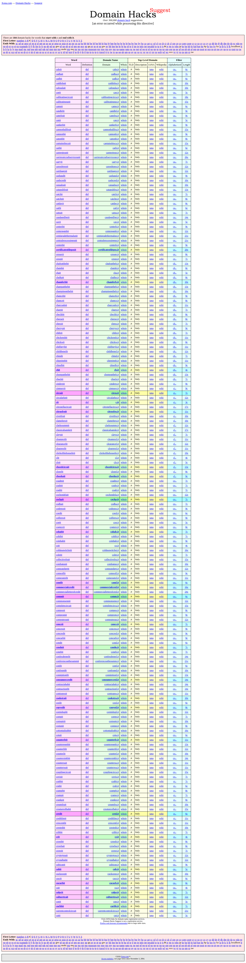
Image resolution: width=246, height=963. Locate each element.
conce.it (115, 624)
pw (218, 49)
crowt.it (115, 850)
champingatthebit (64, 291)
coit (58, 545)
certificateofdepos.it (108, 249)
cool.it (116, 702)
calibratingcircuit (64, 97)
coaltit (59, 490)
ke (183, 46)
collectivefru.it (111, 559)
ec (234, 43)
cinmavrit (60, 388)
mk (43, 49)
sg (22, 52)
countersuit (61, 763)
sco (12, 52)
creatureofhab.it (111, 809)
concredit (60, 633)
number (20, 40)
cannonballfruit (63, 129)
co (180, 43)
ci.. (174, 383)
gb (48, 46)
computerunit (62, 619)
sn (40, 52)
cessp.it (115, 259)
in (138, 46)
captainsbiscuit (63, 143)
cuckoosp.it (113, 873)
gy (107, 46)
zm (186, 52)
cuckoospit (61, 873)
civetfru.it (114, 416)
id (128, 46)
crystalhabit (61, 860)
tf (73, 52)
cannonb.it (114, 134)
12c (186, 152)
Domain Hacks (23, 3)
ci (165, 43)
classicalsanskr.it (110, 430)
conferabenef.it (111, 656)
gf (61, 46)
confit (59, 665)
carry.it (115, 161)
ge (54, 46)
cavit (58, 222)
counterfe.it (113, 739)
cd (154, 43)
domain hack (123, 20)
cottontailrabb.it (111, 730)
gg (63, 46)
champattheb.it (111, 286)
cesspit (59, 259)
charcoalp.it (113, 305)
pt (215, 49)
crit (58, 836)
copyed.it (114, 707)
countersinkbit (63, 758)
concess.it (114, 628)
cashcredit (61, 180)
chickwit (60, 342)
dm (224, 43)
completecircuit (63, 605)
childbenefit (62, 351)
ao (47, 43)
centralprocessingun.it (108, 240)
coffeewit (60, 517)
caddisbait (61, 83)
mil (40, 49)
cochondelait (62, 494)
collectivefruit (63, 559)
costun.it (115, 726)
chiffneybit (61, 346)
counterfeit (61, 739)
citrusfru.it (113, 411)
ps (212, 49)
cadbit (59, 78)
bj (109, 43)
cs (195, 43)
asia (64, 43)
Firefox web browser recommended (113, 923)
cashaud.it (114, 175)
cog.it (116, 522)
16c (186, 291)
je (167, 46)
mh (36, 49)
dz (231, 43)
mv (98, 49)
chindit (59, 356)
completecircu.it (111, 605)
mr (75, 49)
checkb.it (114, 314)
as (60, 43)
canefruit (60, 115)
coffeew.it (114, 517)
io (156, 46)
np (155, 49)
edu (237, 43)
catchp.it (115, 198)
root (233, 49)
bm (111, 43)
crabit (59, 786)
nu (160, 49)
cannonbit (61, 134)
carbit (59, 148)
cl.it (117, 457)
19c (186, 453)
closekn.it (114, 476)
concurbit (60, 638)
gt (97, 46)
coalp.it (115, 485)
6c (186, 69)
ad (19, 43)
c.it (117, 402)
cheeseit (60, 319)
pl (192, 49)
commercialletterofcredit (68, 591)
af (30, 43)
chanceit (60, 300)
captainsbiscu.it (111, 143)
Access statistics (107, 959)
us (129, 52)
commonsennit (63, 601)
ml (47, 49)
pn (198, 49)
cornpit (59, 716)
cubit (58, 869)
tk (83, 52)
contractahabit (63, 684)
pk (189, 49)
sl (34, 52)
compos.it (114, 610)
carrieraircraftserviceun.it (106, 157)
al (38, 43)
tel (67, 52)
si (27, 52)
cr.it (117, 836)
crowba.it (114, 846)
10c (186, 83)
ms (79, 49)
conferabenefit (63, 656)
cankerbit (60, 124)
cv (201, 43)
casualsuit (61, 185)
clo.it (116, 462)
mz (114, 49)
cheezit (59, 323)
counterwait (61, 767)
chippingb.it (113, 360)
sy (56, 52)
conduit (60, 647)
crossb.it (115, 841)
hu (125, 46)
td (64, 52)
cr (193, 43)
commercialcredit (65, 587)
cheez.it (115, 323)
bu (129, 43)
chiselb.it (114, 365)
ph (185, 49)
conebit (59, 652)
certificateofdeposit (66, 249)
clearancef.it (113, 443)
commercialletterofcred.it (106, 591)
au (70, 43)
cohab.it (115, 531)
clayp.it (115, 434)
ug (119, 52)
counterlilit (61, 749)
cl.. (174, 420)
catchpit (60, 198)
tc (61, 52)
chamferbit (61, 282)
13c (186, 189)
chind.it (115, 356)
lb (223, 46)
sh (24, 52)
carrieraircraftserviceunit (68, 157)
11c (186, 305)
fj (31, 46)
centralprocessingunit (66, 240)
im (135, 46)
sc (9, 52)
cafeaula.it (114, 87)
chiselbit (60, 365)
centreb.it (114, 245)
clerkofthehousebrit (65, 453)
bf (94, 43)
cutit (58, 915)
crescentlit (61, 823)
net (137, 49)
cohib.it (115, 536)
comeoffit (61, 573)
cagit (58, 92)
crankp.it (114, 799)
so (43, 52)
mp (68, 49)
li (227, 46)
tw (111, 52)
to (93, 52)
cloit (58, 462)
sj (29, 52)
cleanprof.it (113, 439)
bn (115, 43)
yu (180, 52)
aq (50, 43)
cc (151, 43)
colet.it (115, 554)
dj (219, 43)
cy (207, 43)
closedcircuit (62, 467)
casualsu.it (114, 185)
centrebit (60, 245)
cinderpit (60, 383)
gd (51, 46)
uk (122, 52)
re (227, 49)
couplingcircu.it (111, 772)
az (79, 43)
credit (59, 813)
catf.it (116, 208)
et (15, 46)
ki (192, 46)
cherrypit (60, 328)
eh (7, 46)
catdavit (60, 203)
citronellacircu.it (111, 407)
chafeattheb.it (112, 263)
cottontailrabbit (63, 730)
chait (58, 272)
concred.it (114, 633)
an (44, 43)
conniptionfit (62, 675)
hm (113, 46)
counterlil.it (113, 749)
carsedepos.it (112, 166)
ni (146, 49)
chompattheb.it (111, 374)
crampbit (60, 790)
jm (170, 46)
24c (186, 591)
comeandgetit (62, 568)
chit (58, 370)
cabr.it (116, 69)
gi (70, 46)
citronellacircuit (63, 407)
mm (51, 49)
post (202, 49)
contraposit (61, 693)
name (122, 49)
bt (127, 43)
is (163, 46)
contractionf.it (112, 689)
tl (85, 52)
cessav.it (115, 254)
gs (95, 46)
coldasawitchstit (64, 550)
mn (55, 49)
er (10, 46)
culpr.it (115, 892)
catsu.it (115, 212)
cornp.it (115, 716)
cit (57, 402)
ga (45, 46)
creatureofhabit (63, 809)
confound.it (113, 670)
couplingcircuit (63, 772)
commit (60, 596)
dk (221, 43)
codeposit (60, 508)
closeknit (60, 476)
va (138, 52)
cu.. (174, 864)
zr (189, 52)
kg (186, 46)
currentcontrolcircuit (66, 910)
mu (86, 49)
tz (114, 52)
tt (106, 52)
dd (213, 43)
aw (73, 43)
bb (85, 43)
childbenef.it (112, 351)
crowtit (59, 850)
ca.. (174, 69)
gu (100, 46)
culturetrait (62, 897)
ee (241, 43)
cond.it (115, 642)
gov (82, 46)
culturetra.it (112, 897)
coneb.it (115, 652)
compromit (61, 615)
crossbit (60, 841)
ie (130, 46)
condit (59, 642)
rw (240, 49)
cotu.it (116, 735)
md (28, 49)
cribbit (59, 832)
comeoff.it (114, 573)
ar (53, 43)
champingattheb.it (110, 291)
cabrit (59, 69)
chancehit (60, 296)
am (40, 43)
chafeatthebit (62, 263)
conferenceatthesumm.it (107, 661)
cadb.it (115, 78)
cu (198, 43)
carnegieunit (62, 152)
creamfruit (61, 804)
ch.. (174, 263)
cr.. (174, 781)
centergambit (62, 231)
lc (225, 46)
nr (158, 49)
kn (202, 46)
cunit (58, 901)
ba (82, 43)
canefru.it (114, 115)
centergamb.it (112, 231)
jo (173, 46)
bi (103, 43)
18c (186, 97)
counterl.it (114, 753)
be (91, 43)
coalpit (59, 485)
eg (4, 46)
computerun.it (112, 619)
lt (6, 49)
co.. (174, 480)
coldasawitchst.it (110, 550)
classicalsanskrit (64, 430)
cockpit (60, 499)
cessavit (60, 254)
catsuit (59, 212)
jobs (177, 46)
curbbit (60, 906)
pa (174, 49)
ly (13, 49)
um (126, 52)
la (220, 46)
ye (174, 52)
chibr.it (115, 333)
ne (134, 49)
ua (117, 52)
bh (100, 43)
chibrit (59, 333)
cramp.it (115, 795)
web (160, 52)
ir (160, 46)
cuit (58, 887)
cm (173, 43)
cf (157, 43)
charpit (59, 309)
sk (32, 52)
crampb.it (114, 790)
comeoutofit (62, 578)
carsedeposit (62, 166)
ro (230, 49)
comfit (59, 582)
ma (16, 49)
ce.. (174, 226)
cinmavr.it (114, 388)
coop (189, 43)
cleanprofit (61, 439)
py (221, 49)
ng (143, 49)
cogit (58, 522)
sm (37, 52)
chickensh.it (113, 337)
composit (60, 610)
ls (4, 49)
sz (59, 52)
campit (59, 106)
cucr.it (116, 878)
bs (124, 43)
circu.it (115, 393)
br (121, 43)
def (87, 69)
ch (163, 43)
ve (144, 52)
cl (171, 43)
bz (142, 43)
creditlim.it (113, 818)
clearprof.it (113, 448)
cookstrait (61, 698)
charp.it (115, 309)
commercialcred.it (109, 587)
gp (86, 46)
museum (92, 49)
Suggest (38, 3)
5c (186, 92)
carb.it (116, 148)
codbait (59, 504)
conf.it (115, 665)
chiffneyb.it (113, 346)
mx (106, 49)
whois (124, 69)
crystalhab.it (113, 860)
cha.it (116, 272)
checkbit (60, 314)
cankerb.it (114, 124)
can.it (116, 120)
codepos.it (114, 508)
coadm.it (114, 480)
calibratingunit (63, 101)
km (198, 46)
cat (148, 43)
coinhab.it (114, 541)
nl (149, 49)
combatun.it (113, 564)
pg (182, 49)
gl (72, 46)
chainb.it (114, 268)
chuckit (59, 379)
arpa (56, 43)
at (67, 43)
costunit (60, 726)
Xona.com (7, 3)
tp (95, 52)
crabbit (59, 781)
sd (16, 52)
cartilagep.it (113, 171)
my (110, 49)
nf (141, 49)
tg (76, 52)
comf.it (115, 582)
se (19, 52)
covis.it (115, 776)
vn (153, 52)
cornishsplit (61, 712)
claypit (59, 434)
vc (141, 52)
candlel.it (114, 111)
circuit (59, 393)
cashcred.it (113, 180)
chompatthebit (63, 374)
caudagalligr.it (112, 217)
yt (177, 52)
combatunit (61, 564)
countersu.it (113, 763)
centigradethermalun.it (108, 235)
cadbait (59, 74)
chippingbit (61, 360)
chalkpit (60, 277)
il (132, 46)
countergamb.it (111, 744)
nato (127, 49)
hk (110, 46)
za (183, 52)
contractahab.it (111, 684)
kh (189, 46)
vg (147, 52)
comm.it (114, 596)
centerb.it (114, 226)
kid (194, 46)
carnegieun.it (112, 152)
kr (208, 46)
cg (160, 43)
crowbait (60, 846)
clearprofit (61, 448)
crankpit (60, 799)
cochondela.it (112, 494)
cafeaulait (61, 87)
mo (59, 49)
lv (11, 49)
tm (87, 52)
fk (34, 46)
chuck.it (115, 379)
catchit (59, 194)
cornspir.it (114, 721)
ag (33, 43)
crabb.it (115, 781)
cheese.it (114, 319)
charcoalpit (61, 305)
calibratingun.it (111, 101)
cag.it (116, 92)
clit (57, 457)
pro (209, 49)
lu (8, 49)
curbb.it (115, 906)
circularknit (61, 397)
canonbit (60, 138)
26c (186, 157)
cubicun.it (114, 864)
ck (168, 43)
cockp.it (115, 499)
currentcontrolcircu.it (108, 910)
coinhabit (60, 541)
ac (17, 43)
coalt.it (115, 490)
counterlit (60, 753)
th (78, 52)
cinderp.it (114, 383)
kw (211, 46)
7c (186, 74)
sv (53, 52)
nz (163, 49)
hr (120, 46)
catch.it (115, 194)
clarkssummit (62, 425)
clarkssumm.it (112, 425)
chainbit (60, 268)
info (142, 46)
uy (132, 52)
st (48, 52)
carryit (59, 161)
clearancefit (61, 443)
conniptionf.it (112, 675)
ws (167, 52)
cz (210, 43)
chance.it (114, 300)
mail (20, 49)
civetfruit (60, 416)
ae (23, 43)
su (51, 52)
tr (98, 52)
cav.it (116, 222)
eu (18, 46)
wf (163, 52)
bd (88, 43)
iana (152, 69)
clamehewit (61, 420)
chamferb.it (113, 282)
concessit (60, 628)
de (216, 43)
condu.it (114, 647)
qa (224, 49)
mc (25, 49)
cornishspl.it (113, 712)
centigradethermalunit (66, 235)
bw (135, 43)
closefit (59, 471)
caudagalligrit (62, 217)
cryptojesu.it (113, 855)
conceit (59, 624)
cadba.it (115, 74)
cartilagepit (61, 171)
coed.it (115, 513)
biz (105, 43)
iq (158, 46)
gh (67, 46)
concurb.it (114, 638)
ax (76, 43)
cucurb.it (114, 883)
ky (214, 46)
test (70, 52)
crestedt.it (114, 827)
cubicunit (60, 864)
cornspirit (60, 721)
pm (194, 49)
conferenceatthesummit (67, 661)
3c (186, 402)
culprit (59, 892)
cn (177, 43)
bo (118, 43)
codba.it (115, 504)
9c (186, 111)
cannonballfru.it (111, 129)
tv (108, 52)
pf (180, 49)
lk (230, 46)
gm (75, 46)
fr (42, 46)
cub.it (116, 869)
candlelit (60, 111)
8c (186, 138)
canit (58, 120)
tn (90, 52)
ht (122, 46)
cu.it (117, 887)
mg (32, 49)
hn (117, 46)
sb (7, 52)
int (145, 46)
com (184, 43)
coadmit (60, 480)
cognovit (60, 527)
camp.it (115, 106)
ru (237, 49)
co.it (117, 545)
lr (241, 46)
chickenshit (61, 337)
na (117, 49)
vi (150, 52)
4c (186, 370)
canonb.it (114, 138)
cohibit (59, 536)
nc (131, 49)
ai (35, 43)
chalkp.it (114, 277)
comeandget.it (112, 568)
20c (186, 249)
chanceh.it (114, 296)
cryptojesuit (61, 855)
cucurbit (60, 883)
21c (186, 235)
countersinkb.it (111, 758)
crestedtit (60, 827)
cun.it (116, 901)
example (23, 46)
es (13, 46)
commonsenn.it (111, 601)
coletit (59, 554)
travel (102, 52)
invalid (150, 46)
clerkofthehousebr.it (109, 453)
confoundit (61, 670)
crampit (59, 795)
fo (40, 46)
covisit (59, 776)
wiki (161, 69)
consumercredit (64, 679)
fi (29, 46)
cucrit (59, 878)
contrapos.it (113, 693)
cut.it (116, 915)
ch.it (116, 370)
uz (135, 52)
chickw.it (114, 342)
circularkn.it (113, 397)
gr (92, 46)
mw (103, 49)
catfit (58, 208)
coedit (59, 513)
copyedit (60, 707)
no (151, 49)
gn (78, 46)
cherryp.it (114, 328)
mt (82, 49)
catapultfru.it (112, 189)
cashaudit (60, 175)
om (166, 49)
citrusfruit (61, 411)
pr (206, 49)
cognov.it (114, 527)
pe (177, 49)
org (170, 49)
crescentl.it (113, 823)
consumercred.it (110, 679)
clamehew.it (113, 420)
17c (186, 407)
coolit (59, 702)
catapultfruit (62, 189)
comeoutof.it (112, 578)
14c (186, 217)
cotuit (59, 735)
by (139, 43)
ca (145, 43)
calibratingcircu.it (110, 97)
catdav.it (115, 203)
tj (80, 52)
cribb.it (115, 832)
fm (36, 46)
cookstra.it (113, 698)
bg (97, 43)
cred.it (115, 813)
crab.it (116, 786)
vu (156, 52)
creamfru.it (113, 804)
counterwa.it (113, 767)
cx (204, 43)
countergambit (63, 744)
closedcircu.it (112, 467)
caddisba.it (113, 83)
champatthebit (63, 286)
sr (46, 52)
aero (26, 43)
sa (4, 52)
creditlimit (61, 818)
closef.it (115, 471)
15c (186, 101)
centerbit (60, 226)
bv (132, 43)
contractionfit (62, 689)
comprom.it (113, 615)
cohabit (60, 531)
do (228, 43)
